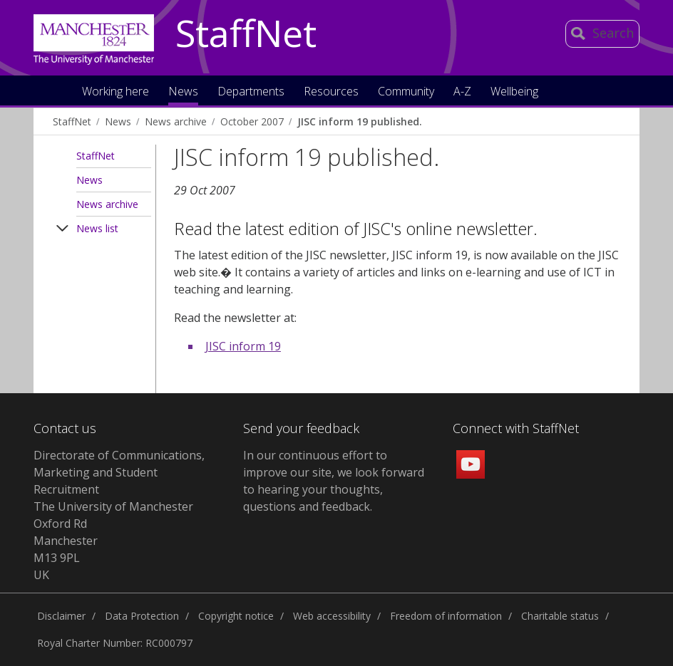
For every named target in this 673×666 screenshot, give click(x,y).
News (118, 121)
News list (97, 228)
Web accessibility (332, 616)
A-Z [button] (462, 92)
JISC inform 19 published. (359, 121)
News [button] (183, 92)
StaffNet (246, 34)
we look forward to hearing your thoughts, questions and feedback (333, 489)
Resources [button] (331, 92)
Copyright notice (236, 616)
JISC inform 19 (243, 346)
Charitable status (560, 616)
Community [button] (406, 92)
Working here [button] (115, 92)
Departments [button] (250, 92)
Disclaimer (61, 616)
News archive (176, 121)
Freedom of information (446, 616)
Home (56, 90)
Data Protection (142, 616)
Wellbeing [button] (514, 92)
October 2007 (252, 121)
